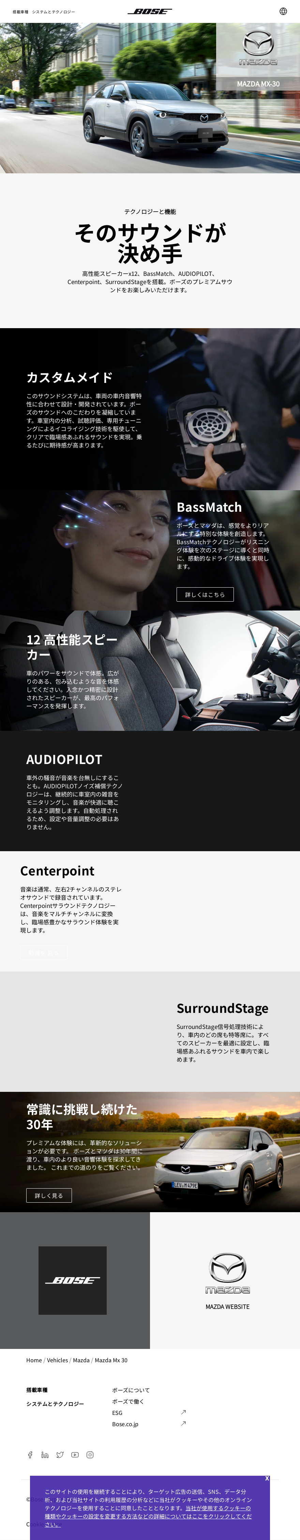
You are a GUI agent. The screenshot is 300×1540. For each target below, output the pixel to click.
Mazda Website (228, 1306)
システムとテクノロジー (53, 11)
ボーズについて (131, 1390)
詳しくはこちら (205, 594)
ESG (117, 1412)
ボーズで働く (128, 1401)
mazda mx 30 (111, 1360)
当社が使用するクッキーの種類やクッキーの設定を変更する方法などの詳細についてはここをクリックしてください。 (148, 1516)
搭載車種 (21, 11)
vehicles (57, 1360)
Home (34, 1360)
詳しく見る (49, 1195)
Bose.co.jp (125, 1423)
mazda (81, 1360)
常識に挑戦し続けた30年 (82, 1116)
